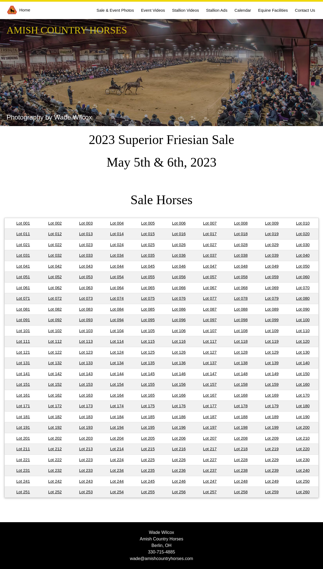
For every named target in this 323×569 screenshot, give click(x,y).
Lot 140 (303, 362)
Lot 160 (303, 384)
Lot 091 (23, 319)
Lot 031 (23, 255)
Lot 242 (55, 481)
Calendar (243, 10)
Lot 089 (272, 309)
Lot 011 (23, 233)
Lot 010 (303, 223)
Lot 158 (241, 384)
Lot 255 (148, 492)
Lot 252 (55, 492)
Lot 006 (179, 223)
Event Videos (153, 10)
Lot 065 (148, 287)
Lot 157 (210, 384)
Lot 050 (303, 266)
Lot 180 (303, 405)
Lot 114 (117, 341)
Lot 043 (86, 266)
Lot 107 (210, 330)
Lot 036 (179, 255)
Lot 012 (55, 233)
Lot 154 (117, 384)
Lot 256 (179, 492)
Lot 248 (241, 481)
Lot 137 (210, 362)
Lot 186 (179, 416)
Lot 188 (241, 416)
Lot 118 (241, 341)
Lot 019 (272, 233)
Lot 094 (117, 319)
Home (18, 9)
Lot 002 (55, 223)
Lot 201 (23, 438)
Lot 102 (55, 330)
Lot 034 (117, 255)
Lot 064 (117, 287)
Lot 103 (86, 330)
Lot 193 (86, 427)
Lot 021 (23, 244)
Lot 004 (117, 223)
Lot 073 (86, 298)
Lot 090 (303, 309)
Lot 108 (241, 330)
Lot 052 (55, 276)
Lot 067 (210, 287)
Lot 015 (148, 233)
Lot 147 (210, 373)
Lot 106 (179, 330)
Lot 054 (117, 276)
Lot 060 (303, 276)
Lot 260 (303, 492)
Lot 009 (272, 223)
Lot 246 (179, 481)
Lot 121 (23, 352)
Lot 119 (272, 341)
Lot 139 (272, 362)
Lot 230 (303, 459)
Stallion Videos (185, 10)
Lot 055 (148, 276)
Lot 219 (272, 448)
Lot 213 (86, 448)
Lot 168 (241, 395)
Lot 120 (303, 341)
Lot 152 (55, 384)
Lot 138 (241, 362)
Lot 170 (303, 395)
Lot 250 (303, 481)
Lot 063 (86, 287)
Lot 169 (272, 395)
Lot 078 (241, 298)
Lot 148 (241, 373)
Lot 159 (272, 384)
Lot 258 (241, 492)
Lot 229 (272, 459)
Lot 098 (241, 319)
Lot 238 (241, 470)
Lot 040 (303, 255)
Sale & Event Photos (115, 10)
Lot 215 (148, 448)
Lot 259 (272, 492)
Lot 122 (55, 352)
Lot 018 (241, 233)
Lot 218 (241, 448)
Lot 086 (179, 309)
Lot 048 (241, 266)
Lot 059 (272, 276)
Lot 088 (241, 309)
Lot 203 (86, 438)
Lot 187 (210, 416)
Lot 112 (55, 341)
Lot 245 (148, 481)
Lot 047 (210, 266)
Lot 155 (148, 384)
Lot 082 (55, 309)
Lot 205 (148, 438)
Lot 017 (210, 233)
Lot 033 (86, 255)
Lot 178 (241, 405)
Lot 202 (55, 438)
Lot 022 (55, 244)
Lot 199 (272, 427)
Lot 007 (210, 223)
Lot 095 (148, 319)
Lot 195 (148, 427)
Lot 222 (55, 459)
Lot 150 (303, 373)
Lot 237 (210, 470)
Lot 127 (210, 352)
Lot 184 (117, 416)
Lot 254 (117, 492)
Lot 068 (241, 287)
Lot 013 (86, 233)
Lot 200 (303, 427)
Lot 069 (272, 287)
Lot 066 (179, 287)
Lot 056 (179, 276)
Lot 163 (86, 395)
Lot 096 (179, 319)
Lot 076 (179, 298)
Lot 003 (86, 223)
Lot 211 (23, 448)
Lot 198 (241, 427)
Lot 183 (86, 416)
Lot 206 (179, 438)
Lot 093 (86, 319)
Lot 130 (303, 352)
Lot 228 (241, 459)
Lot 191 (23, 427)
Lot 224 (117, 459)
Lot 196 (179, 427)
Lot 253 (86, 492)
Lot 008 (241, 223)
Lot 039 (272, 255)
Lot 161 (23, 395)
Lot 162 (55, 395)
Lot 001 (23, 223)
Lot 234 (117, 470)
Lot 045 (148, 266)
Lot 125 (148, 352)
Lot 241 (23, 481)
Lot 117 (210, 341)
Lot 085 (148, 309)
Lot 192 (55, 427)
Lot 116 (179, 341)
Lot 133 (86, 362)
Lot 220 (303, 448)
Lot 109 (272, 330)
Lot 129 (272, 352)
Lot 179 (272, 405)
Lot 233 (86, 470)
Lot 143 (86, 373)
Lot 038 (241, 255)
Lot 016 (179, 233)
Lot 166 (179, 395)
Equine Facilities (273, 10)
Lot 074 (117, 298)
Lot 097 (210, 319)
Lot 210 (303, 438)
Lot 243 (86, 481)
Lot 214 (117, 448)
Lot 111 (23, 341)
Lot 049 (272, 266)
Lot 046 (179, 266)
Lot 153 (86, 384)
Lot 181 (23, 416)
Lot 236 (179, 470)
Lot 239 (272, 470)
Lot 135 (148, 362)
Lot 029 (272, 244)
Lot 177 (210, 405)
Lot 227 (210, 459)
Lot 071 (23, 298)
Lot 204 (117, 438)
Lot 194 (117, 427)
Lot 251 (23, 492)
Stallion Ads (216, 10)
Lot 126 (179, 352)
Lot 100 (303, 319)
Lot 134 (117, 362)
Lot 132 (55, 362)
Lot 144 (117, 373)
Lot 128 (241, 352)
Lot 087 (210, 309)
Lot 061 (23, 287)
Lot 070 (303, 287)
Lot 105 (148, 330)
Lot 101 (23, 330)
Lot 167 (210, 395)
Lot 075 (148, 298)
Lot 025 (148, 244)
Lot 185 (148, 416)
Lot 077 (210, 298)
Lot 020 (303, 233)
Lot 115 (148, 341)
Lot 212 (55, 448)
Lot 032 (55, 255)
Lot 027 (210, 244)
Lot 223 (86, 459)
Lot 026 (179, 244)
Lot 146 (179, 373)
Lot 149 (272, 373)
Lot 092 (55, 319)
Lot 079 (272, 298)
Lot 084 (117, 309)
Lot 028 (241, 244)
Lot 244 (117, 481)
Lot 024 (117, 244)
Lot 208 (241, 438)
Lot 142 (55, 373)
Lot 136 (179, 362)
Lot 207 (210, 438)
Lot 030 (303, 244)
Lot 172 (55, 405)
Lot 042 (55, 266)
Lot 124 (117, 352)
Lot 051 (23, 276)
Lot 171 (23, 405)
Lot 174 (117, 405)
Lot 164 (117, 395)
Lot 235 (148, 470)
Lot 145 (148, 373)
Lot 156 (179, 384)
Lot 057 (210, 276)
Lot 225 (148, 459)
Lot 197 (210, 427)
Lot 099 (272, 319)
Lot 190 (303, 416)
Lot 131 (23, 362)
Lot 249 (272, 481)
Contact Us (305, 10)
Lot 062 (55, 287)
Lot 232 (55, 470)
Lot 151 (23, 384)
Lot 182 (55, 416)
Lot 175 (148, 405)
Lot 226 (179, 459)
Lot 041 (23, 266)
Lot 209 (272, 438)
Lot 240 (303, 470)
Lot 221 (23, 459)
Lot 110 (303, 330)
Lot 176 (179, 405)
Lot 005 (148, 223)
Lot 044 (117, 266)
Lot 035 (148, 255)
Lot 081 (23, 309)
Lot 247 (210, 481)
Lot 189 (272, 416)
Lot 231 (23, 470)
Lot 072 (55, 298)
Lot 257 (210, 492)
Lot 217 (210, 448)
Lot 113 (86, 341)
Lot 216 (179, 448)
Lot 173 (86, 405)
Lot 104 (117, 330)
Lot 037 (210, 255)
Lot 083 (86, 309)
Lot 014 (117, 233)
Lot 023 (86, 244)
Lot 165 (148, 395)
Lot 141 (23, 373)
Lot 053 (86, 276)
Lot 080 (303, 298)
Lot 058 (241, 276)
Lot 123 (86, 352)
